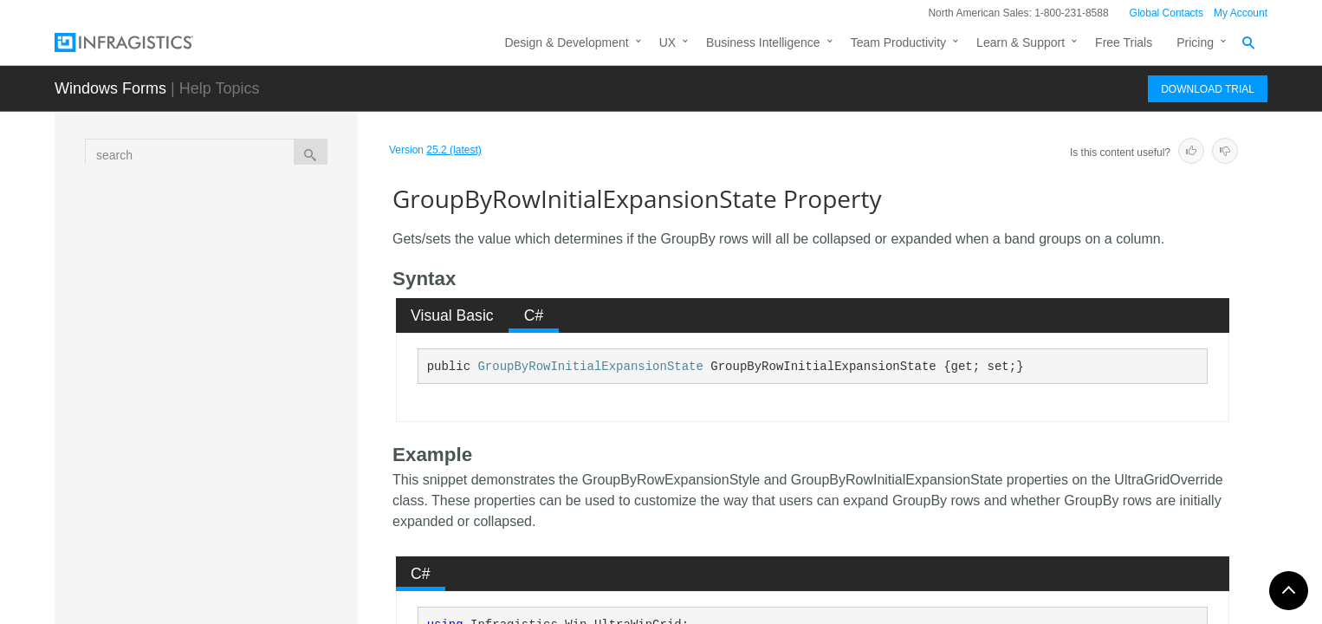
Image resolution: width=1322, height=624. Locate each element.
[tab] (452, 315)
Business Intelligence (763, 42)
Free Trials (1123, 42)
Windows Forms (110, 88)
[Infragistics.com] (141, 42)
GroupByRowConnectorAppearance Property (266, 241)
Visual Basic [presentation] (452, 315)
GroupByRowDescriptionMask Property (265, 289)
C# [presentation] (534, 315)
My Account (1240, 13)
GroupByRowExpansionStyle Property (262, 337)
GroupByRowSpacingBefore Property (260, 558)
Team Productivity (898, 42)
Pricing (1195, 42)
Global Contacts (1166, 13)
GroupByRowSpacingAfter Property (255, 510)
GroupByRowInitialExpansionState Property (268, 432)
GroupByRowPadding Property (265, 471)
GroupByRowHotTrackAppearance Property (266, 384)
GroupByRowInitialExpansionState (590, 367)
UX (667, 42)
